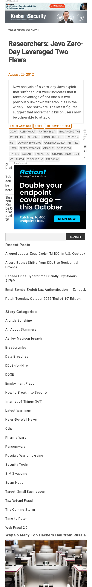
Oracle (48, 148)
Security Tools (16, 465)
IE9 (76, 142)
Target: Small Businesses (25, 492)
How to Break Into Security (26, 392)
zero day (52, 159)
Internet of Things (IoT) (24, 401)
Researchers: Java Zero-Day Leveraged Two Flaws (45, 52)
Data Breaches (16, 356)
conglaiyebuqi (52, 137)
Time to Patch (16, 519)
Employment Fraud (20, 383)
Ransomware (15, 447)
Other (39, 126)
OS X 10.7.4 (64, 148)
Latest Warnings (20, 126)
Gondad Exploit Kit (57, 142)
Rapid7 (14, 153)
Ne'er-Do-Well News (21, 419)
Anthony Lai (47, 131)
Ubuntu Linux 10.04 (65, 153)
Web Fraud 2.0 (16, 528)
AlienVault (27, 131)
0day (13, 131)
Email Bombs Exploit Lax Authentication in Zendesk (45, 290)
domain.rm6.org (29, 142)
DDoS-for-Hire (16, 365)
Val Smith (17, 159)
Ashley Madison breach (23, 338)
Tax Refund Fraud (19, 501)
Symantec (42, 153)
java (13, 148)
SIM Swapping (16, 474)
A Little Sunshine (18, 320)
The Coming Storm (58, 126)
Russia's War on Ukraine (24, 456)
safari (27, 153)
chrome (33, 137)
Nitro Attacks (30, 148)
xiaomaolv (35, 159)
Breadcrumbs (15, 347)
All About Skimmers (20, 329)
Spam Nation (15, 483)
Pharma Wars (15, 437)
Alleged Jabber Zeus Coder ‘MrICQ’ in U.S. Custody (45, 254)
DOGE (9, 374)
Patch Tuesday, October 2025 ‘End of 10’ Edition (43, 299)
